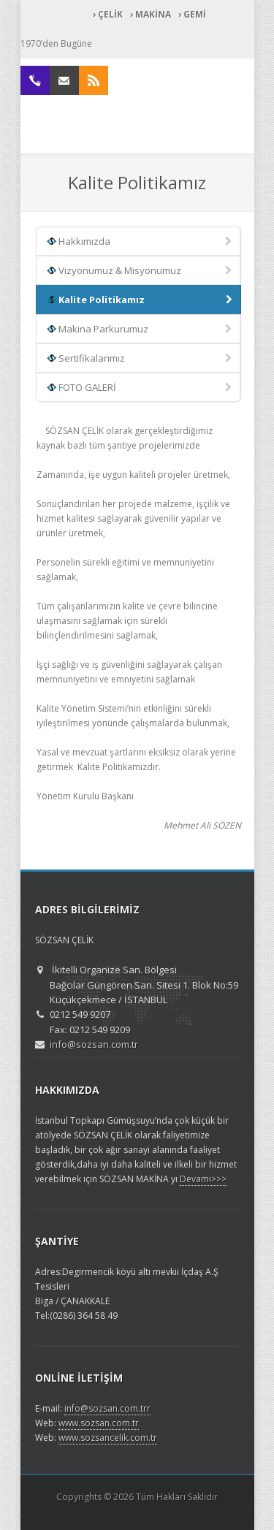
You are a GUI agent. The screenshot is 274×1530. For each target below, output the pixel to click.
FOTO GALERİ (140, 388)
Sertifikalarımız (140, 358)
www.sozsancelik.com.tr (107, 1437)
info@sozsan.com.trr (107, 1408)
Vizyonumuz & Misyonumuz (140, 271)
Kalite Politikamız (141, 300)
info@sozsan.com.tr (94, 1044)
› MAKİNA (150, 14)
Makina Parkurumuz (140, 329)
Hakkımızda (140, 242)
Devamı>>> (203, 1179)
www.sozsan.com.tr (98, 1423)
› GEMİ (192, 14)
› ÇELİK (108, 14)
